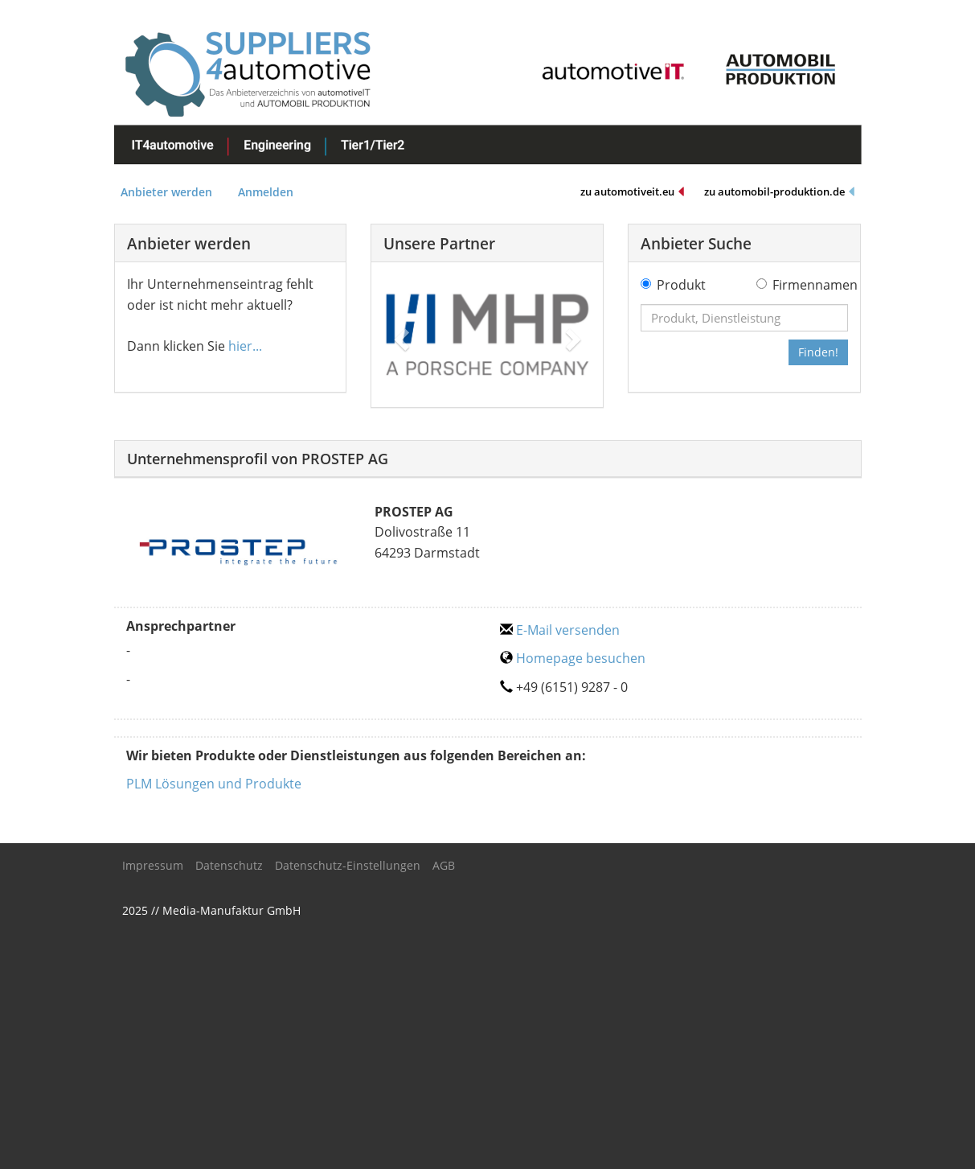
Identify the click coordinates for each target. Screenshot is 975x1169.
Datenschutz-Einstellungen (347, 865)
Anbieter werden (166, 192)
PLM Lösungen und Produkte (213, 783)
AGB (443, 865)
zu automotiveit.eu (632, 192)
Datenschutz (229, 865)
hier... (245, 346)
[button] (399, 334)
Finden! (818, 352)
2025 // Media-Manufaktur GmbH (211, 910)
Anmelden (265, 192)
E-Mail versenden (560, 630)
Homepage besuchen (572, 658)
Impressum (152, 865)
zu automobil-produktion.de (779, 192)
